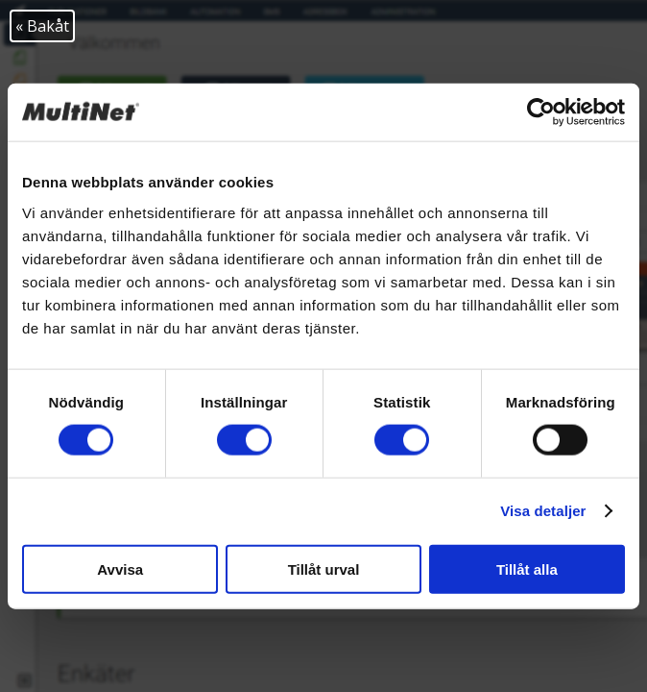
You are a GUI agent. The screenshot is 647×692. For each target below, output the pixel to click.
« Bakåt (42, 26)
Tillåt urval (324, 568)
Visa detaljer (543, 511)
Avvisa (120, 568)
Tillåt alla (527, 568)
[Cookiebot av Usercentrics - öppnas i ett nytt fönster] (541, 112)
